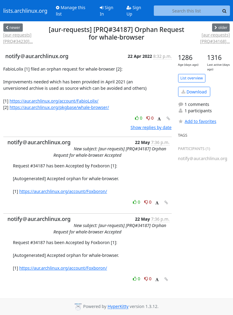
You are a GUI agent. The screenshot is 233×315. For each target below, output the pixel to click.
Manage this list (70, 11)
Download (194, 92)
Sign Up (134, 11)
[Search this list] (186, 10)
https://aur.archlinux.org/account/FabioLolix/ (53, 101)
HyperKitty (117, 307)
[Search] (224, 10)
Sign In (106, 11)
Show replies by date (150, 127)
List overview (192, 78)
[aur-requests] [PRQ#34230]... (18, 38)
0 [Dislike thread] (150, 118)
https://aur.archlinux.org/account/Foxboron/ (63, 191)
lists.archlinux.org (25, 10)
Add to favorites (197, 121)
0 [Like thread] (139, 118)
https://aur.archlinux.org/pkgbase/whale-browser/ (59, 107)
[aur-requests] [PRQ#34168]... (215, 38)
